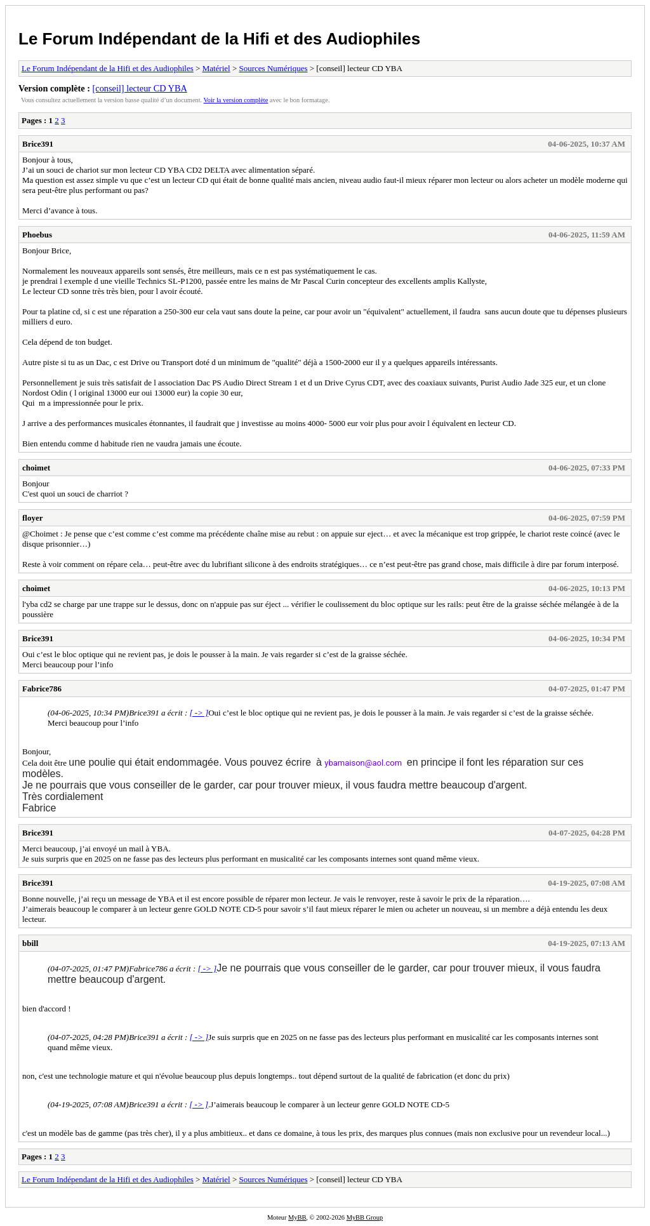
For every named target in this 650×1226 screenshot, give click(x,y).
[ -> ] (198, 712)
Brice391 (37, 144)
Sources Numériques (273, 68)
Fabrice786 (42, 688)
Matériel (216, 68)
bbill (30, 943)
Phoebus (37, 234)
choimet (36, 467)
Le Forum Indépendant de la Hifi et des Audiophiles (219, 38)
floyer (32, 518)
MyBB (297, 1217)
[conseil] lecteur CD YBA (140, 88)
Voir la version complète (236, 100)
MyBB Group (365, 1217)
